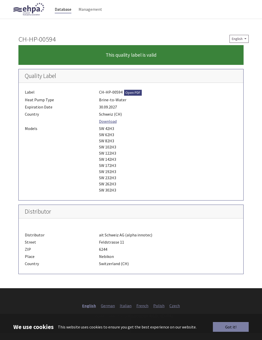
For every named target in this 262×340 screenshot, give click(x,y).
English (237, 45)
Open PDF (132, 99)
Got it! (230, 326)
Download (108, 128)
